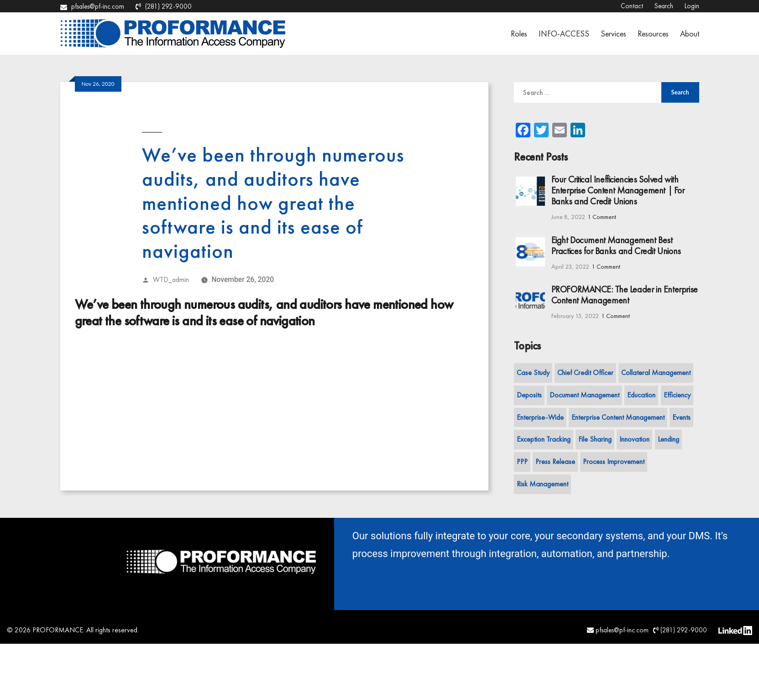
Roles (519, 33)
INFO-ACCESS (564, 33)
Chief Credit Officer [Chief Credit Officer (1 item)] (585, 372)
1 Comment (601, 217)
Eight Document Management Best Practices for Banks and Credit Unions (616, 245)
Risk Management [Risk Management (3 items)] (542, 484)
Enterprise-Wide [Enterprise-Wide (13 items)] (540, 417)
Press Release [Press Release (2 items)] (555, 461)
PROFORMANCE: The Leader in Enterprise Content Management (624, 294)
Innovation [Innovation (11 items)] (634, 439)
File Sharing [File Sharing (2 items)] (595, 439)
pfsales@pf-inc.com (92, 6)
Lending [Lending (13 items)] (668, 439)
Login (692, 5)
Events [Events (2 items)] (681, 417)
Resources (653, 33)
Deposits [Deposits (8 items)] (529, 395)
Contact (632, 5)
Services (613, 33)
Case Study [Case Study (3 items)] (533, 372)
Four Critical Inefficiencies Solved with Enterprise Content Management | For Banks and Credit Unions (618, 190)
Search (663, 5)
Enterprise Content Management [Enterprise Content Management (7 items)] (618, 417)
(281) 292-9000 (164, 6)
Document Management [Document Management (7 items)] (584, 395)
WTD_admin (171, 279)
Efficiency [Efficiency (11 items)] (677, 395)
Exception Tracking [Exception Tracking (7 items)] (544, 439)
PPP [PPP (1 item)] (522, 461)
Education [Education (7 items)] (641, 395)
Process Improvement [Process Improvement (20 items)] (613, 461)
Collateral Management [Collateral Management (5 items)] (656, 372)
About (689, 33)
